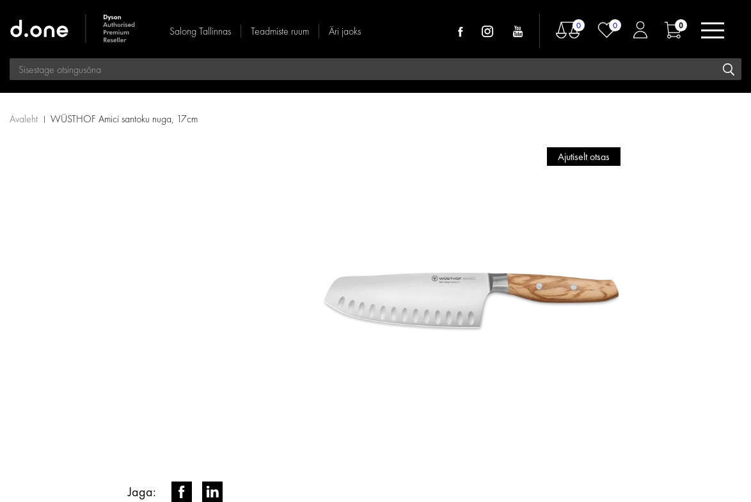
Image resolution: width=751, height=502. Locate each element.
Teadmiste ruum (280, 31)
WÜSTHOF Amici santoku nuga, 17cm (124, 118)
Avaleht (24, 118)
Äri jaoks (345, 31)
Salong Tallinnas (200, 31)
